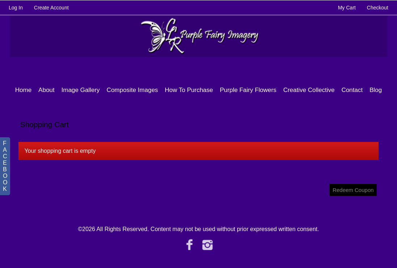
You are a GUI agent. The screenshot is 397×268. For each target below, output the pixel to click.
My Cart (347, 8)
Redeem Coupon (353, 190)
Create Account (51, 8)
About (46, 90)
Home (23, 90)
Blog (375, 90)
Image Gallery (81, 90)
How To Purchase (189, 90)
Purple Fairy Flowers (248, 90)
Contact (352, 90)
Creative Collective (309, 90)
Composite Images (132, 90)
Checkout (377, 8)
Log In (16, 8)
